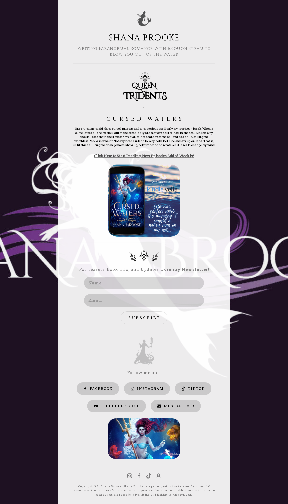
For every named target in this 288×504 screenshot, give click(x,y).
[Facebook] (139, 476)
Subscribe (144, 317)
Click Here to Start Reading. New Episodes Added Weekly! (144, 156)
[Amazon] (158, 476)
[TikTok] (149, 476)
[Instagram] (130, 476)
